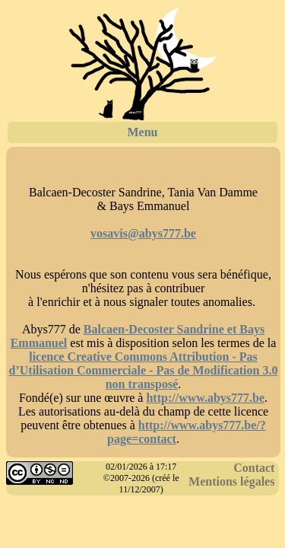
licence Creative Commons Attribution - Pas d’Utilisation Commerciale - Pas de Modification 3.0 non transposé (143, 370)
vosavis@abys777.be (143, 233)
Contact (253, 467)
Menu (143, 132)
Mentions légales (231, 481)
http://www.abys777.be (205, 397)
